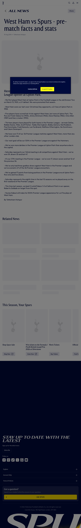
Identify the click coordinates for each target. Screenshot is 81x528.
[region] (40, 85)
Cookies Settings (32, 89)
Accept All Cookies (47, 89)
